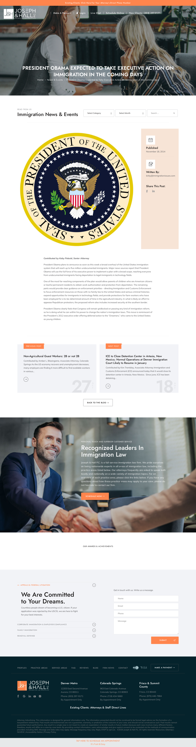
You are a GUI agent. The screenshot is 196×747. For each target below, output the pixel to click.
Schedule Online (115, 13)
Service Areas (59, 668)
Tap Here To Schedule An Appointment (98, 742)
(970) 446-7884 (154, 696)
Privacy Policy (50, 732)
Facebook (18, 696)
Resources (160, 729)
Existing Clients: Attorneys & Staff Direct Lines (98, 707)
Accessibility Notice (34, 732)
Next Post (113, 346)
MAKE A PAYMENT (163, 667)
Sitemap (169, 729)
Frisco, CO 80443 (147, 692)
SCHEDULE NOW (94, 496)
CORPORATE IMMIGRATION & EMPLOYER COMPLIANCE (43, 625)
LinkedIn (153, 191)
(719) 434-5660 (114, 696)
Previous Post (34, 346)
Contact (123, 668)
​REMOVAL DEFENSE (26, 638)
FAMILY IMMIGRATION (27, 631)
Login (83, 13)
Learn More (26, 379)
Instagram (40, 696)
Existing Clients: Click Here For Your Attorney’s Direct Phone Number (98, 3)
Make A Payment (62, 13)
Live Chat (96, 13)
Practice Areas (39, 668)
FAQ (73, 668)
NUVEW (20, 732)
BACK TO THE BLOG (96, 402)
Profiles (21, 668)
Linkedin (29, 696)
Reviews (84, 668)
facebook (147, 191)
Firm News (108, 668)
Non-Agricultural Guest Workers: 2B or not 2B (51, 356)
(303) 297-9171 (152, 13)
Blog (95, 668)
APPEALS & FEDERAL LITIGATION (36, 585)
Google (24, 696)
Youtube (35, 696)
